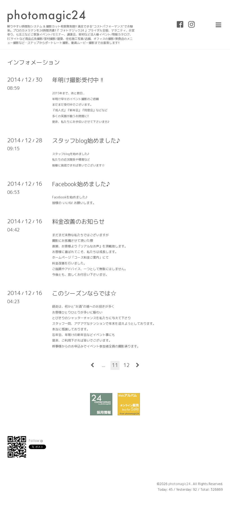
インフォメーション (33, 62)
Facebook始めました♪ (81, 184)
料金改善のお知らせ (78, 221)
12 (126, 365)
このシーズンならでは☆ (84, 293)
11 (115, 365)
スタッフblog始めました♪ (86, 141)
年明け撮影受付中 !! (77, 80)
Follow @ (36, 441)
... (103, 365)
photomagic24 (179, 484)
